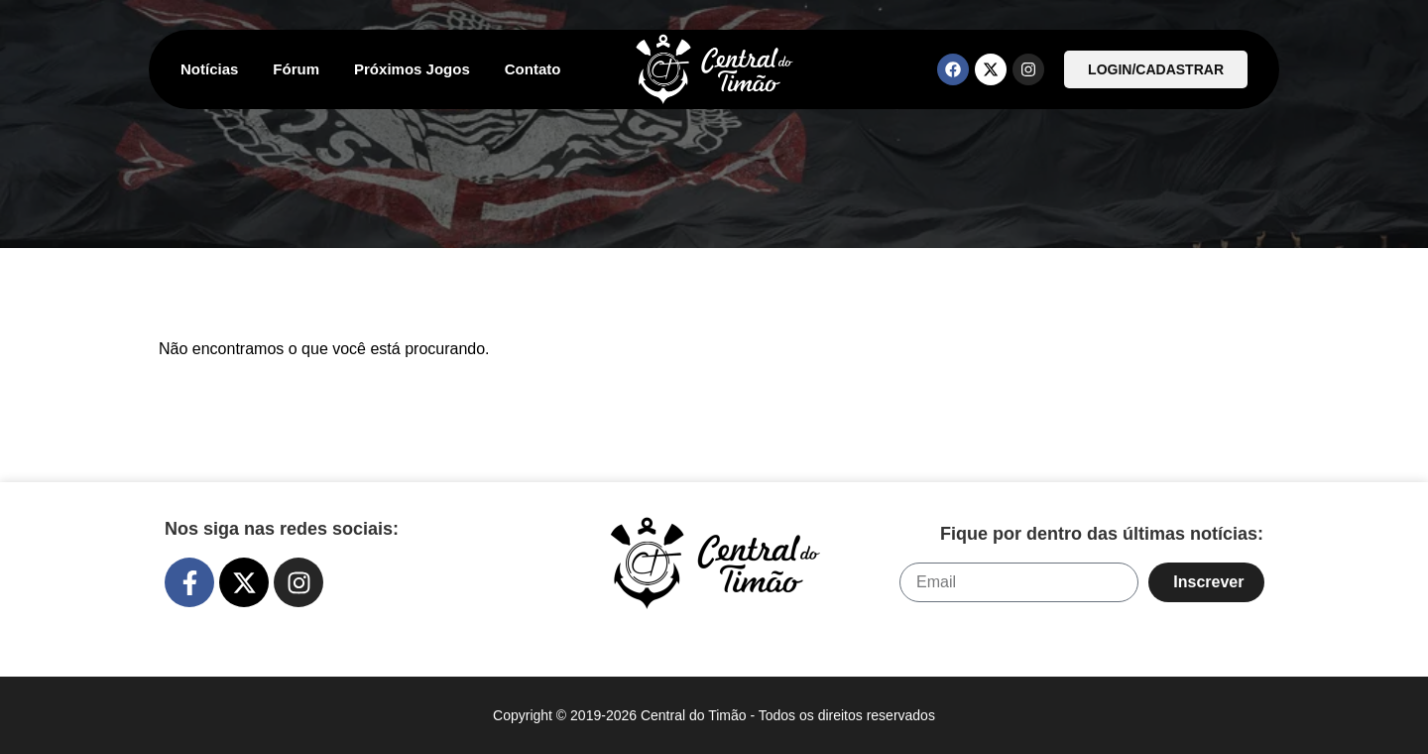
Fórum (296, 69)
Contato (533, 69)
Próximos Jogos (412, 69)
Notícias (209, 69)
